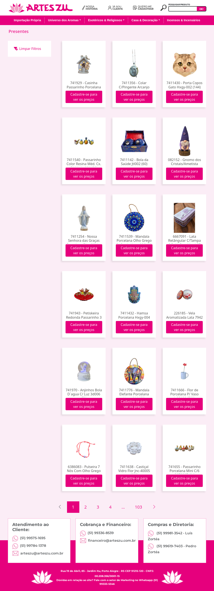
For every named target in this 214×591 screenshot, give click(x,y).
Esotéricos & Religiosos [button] (105, 20)
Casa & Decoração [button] (144, 20)
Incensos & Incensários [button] (183, 20)
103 (138, 507)
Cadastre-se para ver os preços (83, 97)
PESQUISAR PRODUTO (179, 4)
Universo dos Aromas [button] (63, 20)
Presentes (19, 31)
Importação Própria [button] (27, 20)
